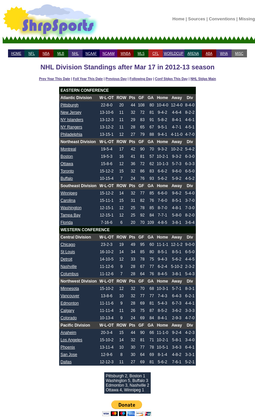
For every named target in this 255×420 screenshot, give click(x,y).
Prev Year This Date (54, 79)
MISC (239, 53)
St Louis (67, 252)
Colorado (68, 318)
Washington (71, 207)
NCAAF (91, 53)
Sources (196, 18)
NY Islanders (71, 119)
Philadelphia (71, 134)
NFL (31, 53)
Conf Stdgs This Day (171, 79)
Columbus (69, 274)
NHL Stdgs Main (203, 79)
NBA (46, 53)
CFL (155, 53)
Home (178, 18)
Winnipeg (68, 193)
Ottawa (66, 163)
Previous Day (116, 79)
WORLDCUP (173, 53)
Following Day (141, 79)
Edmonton (69, 303)
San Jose (68, 354)
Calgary (67, 310)
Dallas (66, 362)
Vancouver (69, 296)
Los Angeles (71, 340)
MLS (141, 53)
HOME (16, 53)
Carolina (68, 200)
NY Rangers (71, 127)
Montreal (68, 149)
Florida (66, 222)
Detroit (66, 259)
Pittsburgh (69, 105)
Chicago (67, 244)
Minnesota (69, 288)
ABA (209, 53)
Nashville (68, 266)
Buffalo (66, 178)
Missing (247, 18)
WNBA (126, 53)
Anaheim (68, 332)
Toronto (67, 171)
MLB (60, 53)
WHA (224, 53)
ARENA (193, 53)
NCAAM (109, 53)
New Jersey (71, 112)
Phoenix (67, 347)
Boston (66, 156)
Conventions (222, 18)
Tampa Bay (70, 215)
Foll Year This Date (88, 79)
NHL (75, 53)
